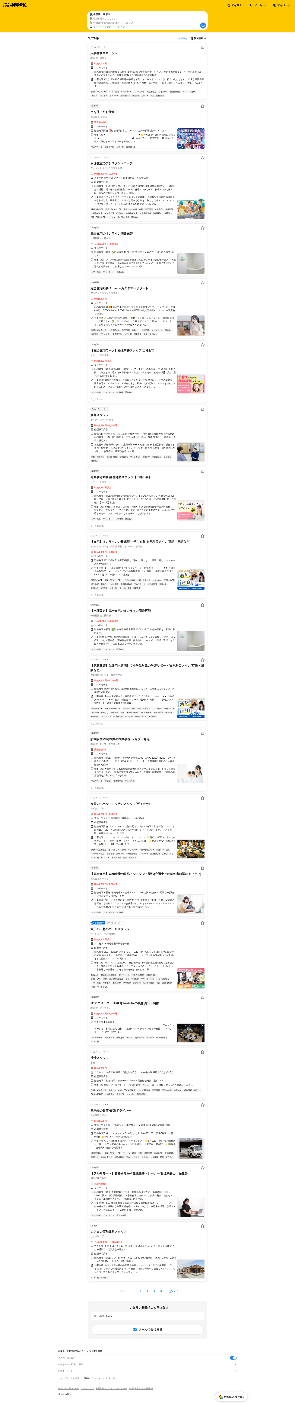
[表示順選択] (198, 38)
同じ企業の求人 (97, 399)
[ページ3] (147, 1291)
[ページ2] (141, 1291)
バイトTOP (63, 1378)
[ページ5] (161, 1291)
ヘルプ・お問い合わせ (68, 1388)
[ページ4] (154, 1291)
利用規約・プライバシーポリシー (111, 1388)
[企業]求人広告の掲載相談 (141, 1388)
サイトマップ (87, 1388)
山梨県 (76, 1378)
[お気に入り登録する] (202, 47)
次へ (172, 1291)
